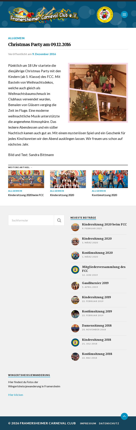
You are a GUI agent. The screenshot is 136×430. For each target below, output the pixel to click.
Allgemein (16, 38)
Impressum (88, 423)
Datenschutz (109, 423)
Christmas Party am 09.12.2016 (39, 44)
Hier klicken (15, 394)
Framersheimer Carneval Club (48, 423)
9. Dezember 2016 (44, 54)
